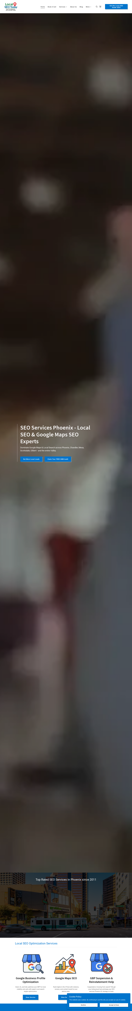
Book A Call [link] (52, 7)
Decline (102, 1004)
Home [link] (43, 7)
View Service (30, 1001)
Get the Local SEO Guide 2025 (116, 6)
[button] (63, 7)
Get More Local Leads (31, 459)
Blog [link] (81, 7)
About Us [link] (73, 7)
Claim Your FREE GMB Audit (58, 459)
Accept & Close (120, 1004)
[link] (11, 6)
